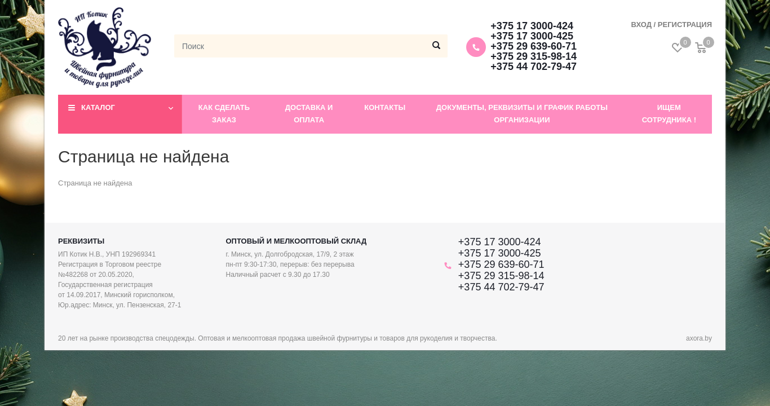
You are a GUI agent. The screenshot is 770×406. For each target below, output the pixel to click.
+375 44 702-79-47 (533, 66)
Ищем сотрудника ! (669, 113)
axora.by (699, 338)
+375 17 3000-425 (531, 36)
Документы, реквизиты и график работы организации (522, 113)
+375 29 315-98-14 (533, 56)
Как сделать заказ (224, 113)
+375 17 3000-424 (531, 26)
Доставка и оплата (309, 113)
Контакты (384, 107)
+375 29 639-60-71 (533, 46)
